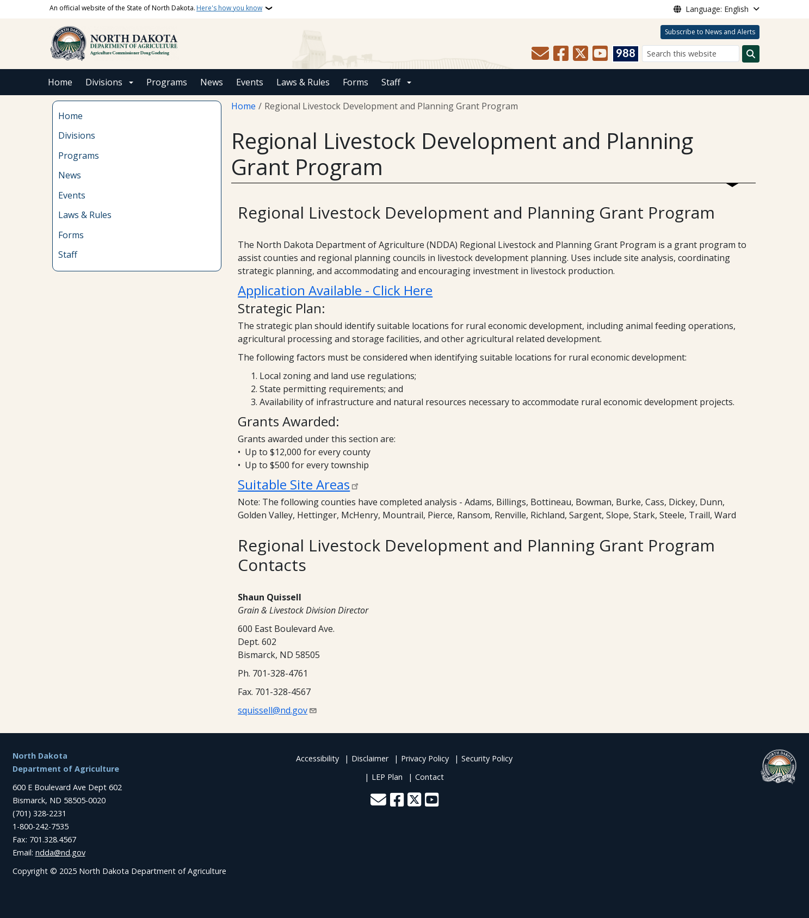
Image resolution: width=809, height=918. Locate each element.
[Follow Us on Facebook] (561, 54)
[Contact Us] (540, 54)
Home (60, 82)
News (211, 82)
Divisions (103, 82)
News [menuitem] (69, 175)
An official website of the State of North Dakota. (156, 8)
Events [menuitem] (71, 195)
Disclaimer (369, 758)
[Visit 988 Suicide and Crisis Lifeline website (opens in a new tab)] (625, 54)
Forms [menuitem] (71, 235)
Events (249, 82)
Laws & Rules (303, 82)
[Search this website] (690, 53)
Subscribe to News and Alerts (710, 31)
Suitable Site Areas (294, 484)
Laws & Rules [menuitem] (85, 215)
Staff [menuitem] (67, 254)
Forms (355, 82)
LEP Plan (387, 777)
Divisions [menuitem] (76, 135)
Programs (166, 82)
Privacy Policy (425, 758)
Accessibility (317, 758)
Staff (390, 82)
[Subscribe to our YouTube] (600, 54)
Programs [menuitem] (78, 156)
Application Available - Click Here (335, 290)
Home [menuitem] (70, 116)
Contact (429, 777)
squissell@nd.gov (272, 710)
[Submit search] (750, 54)
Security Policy (486, 758)
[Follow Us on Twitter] (580, 54)
